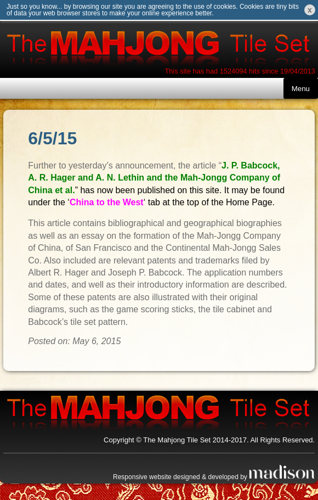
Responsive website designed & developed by (214, 477)
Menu (301, 89)
